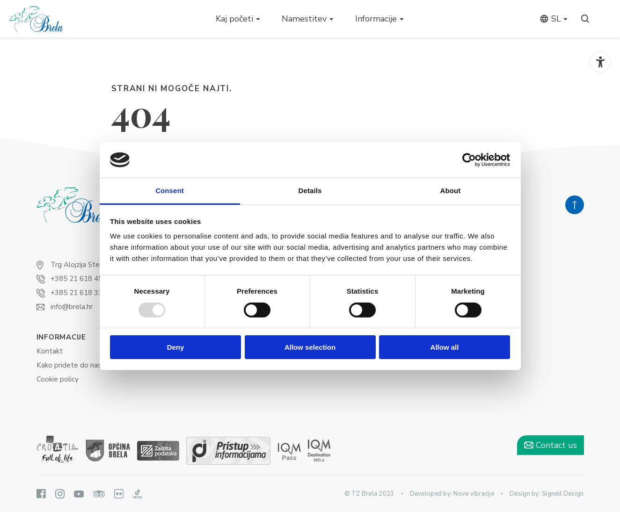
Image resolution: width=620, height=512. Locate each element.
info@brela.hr (72, 306)
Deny (175, 347)
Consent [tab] (169, 191)
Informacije (376, 18)
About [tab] (450, 191)
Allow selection (310, 347)
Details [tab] (310, 191)
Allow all (444, 347)
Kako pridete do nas (68, 365)
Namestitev (304, 18)
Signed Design (563, 494)
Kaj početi (234, 18)
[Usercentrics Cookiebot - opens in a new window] (469, 160)
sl (550, 18)
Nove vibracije (473, 494)
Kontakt (49, 351)
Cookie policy (57, 379)
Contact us (550, 445)
